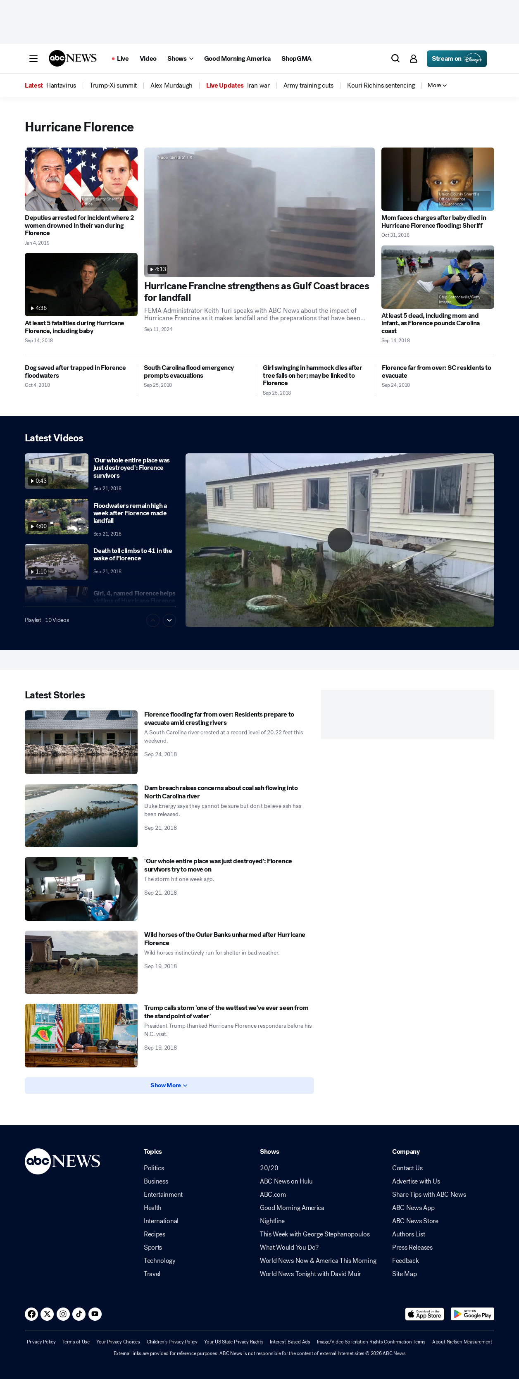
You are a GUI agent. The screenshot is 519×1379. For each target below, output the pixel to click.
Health (153, 1208)
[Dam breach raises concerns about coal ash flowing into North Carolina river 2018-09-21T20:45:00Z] (81, 816)
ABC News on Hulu (286, 1181)
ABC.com (273, 1194)
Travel (152, 1274)
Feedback (405, 1261)
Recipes (154, 1234)
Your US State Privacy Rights (233, 1341)
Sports (153, 1247)
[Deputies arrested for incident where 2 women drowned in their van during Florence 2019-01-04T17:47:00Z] (81, 179)
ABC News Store (415, 1221)
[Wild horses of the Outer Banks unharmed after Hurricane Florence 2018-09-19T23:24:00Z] (81, 962)
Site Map (404, 1274)
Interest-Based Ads (290, 1341)
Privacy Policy (41, 1341)
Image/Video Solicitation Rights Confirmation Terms (371, 1341)
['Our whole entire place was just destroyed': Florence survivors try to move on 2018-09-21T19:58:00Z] (81, 889)
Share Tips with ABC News (429, 1194)
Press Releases (412, 1247)
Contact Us (407, 1168)
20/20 (269, 1168)
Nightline (272, 1221)
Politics (154, 1168)
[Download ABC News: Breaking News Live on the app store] (425, 1314)
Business (156, 1181)
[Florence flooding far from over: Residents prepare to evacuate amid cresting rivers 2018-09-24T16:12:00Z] (81, 742)
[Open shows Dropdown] (180, 58)
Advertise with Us (416, 1181)
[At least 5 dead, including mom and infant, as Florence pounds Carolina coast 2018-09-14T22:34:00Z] (437, 277)
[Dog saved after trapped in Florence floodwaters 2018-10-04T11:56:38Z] (77, 371)
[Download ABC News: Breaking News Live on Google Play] (472, 1314)
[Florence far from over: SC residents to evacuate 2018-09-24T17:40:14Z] (438, 371)
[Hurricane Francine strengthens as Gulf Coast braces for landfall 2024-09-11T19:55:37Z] (259, 212)
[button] (33, 58)
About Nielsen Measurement (462, 1341)
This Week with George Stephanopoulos (314, 1234)
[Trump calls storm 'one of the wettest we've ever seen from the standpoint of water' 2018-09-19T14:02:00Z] (81, 1035)
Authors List (408, 1234)
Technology (160, 1261)
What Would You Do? (289, 1247)
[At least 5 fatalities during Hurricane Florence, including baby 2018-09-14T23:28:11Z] (81, 284)
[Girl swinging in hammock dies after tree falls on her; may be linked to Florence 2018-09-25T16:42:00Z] (315, 375)
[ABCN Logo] (73, 58)
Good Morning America (292, 1208)
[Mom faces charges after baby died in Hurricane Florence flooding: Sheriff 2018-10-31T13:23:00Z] (437, 179)
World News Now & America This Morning (318, 1261)
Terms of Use (76, 1341)
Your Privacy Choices (118, 1341)
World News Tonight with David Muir (310, 1274)
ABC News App (413, 1208)
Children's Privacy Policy (172, 1341)
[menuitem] (61, 85)
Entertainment (163, 1194)
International (161, 1221)
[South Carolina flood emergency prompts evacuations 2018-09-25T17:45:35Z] (196, 371)
